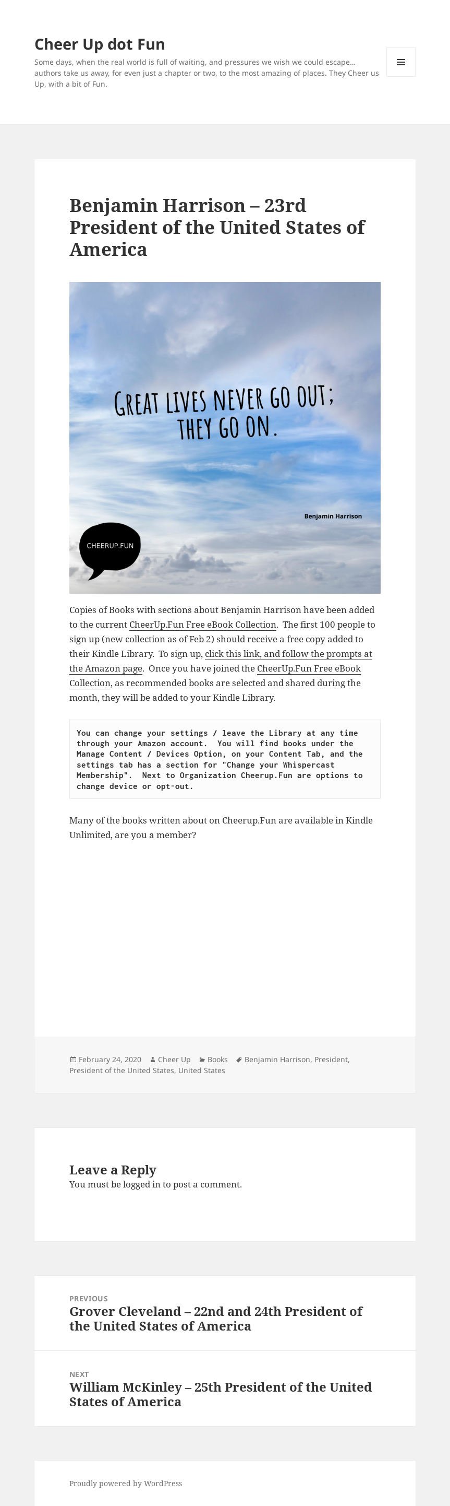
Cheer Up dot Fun (99, 43)
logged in (142, 1184)
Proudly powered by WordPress (125, 1483)
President (331, 1059)
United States (201, 1070)
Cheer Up (174, 1059)
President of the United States (121, 1070)
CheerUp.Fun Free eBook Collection (202, 624)
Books (218, 1059)
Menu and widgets (401, 76)
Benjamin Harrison (277, 1059)
